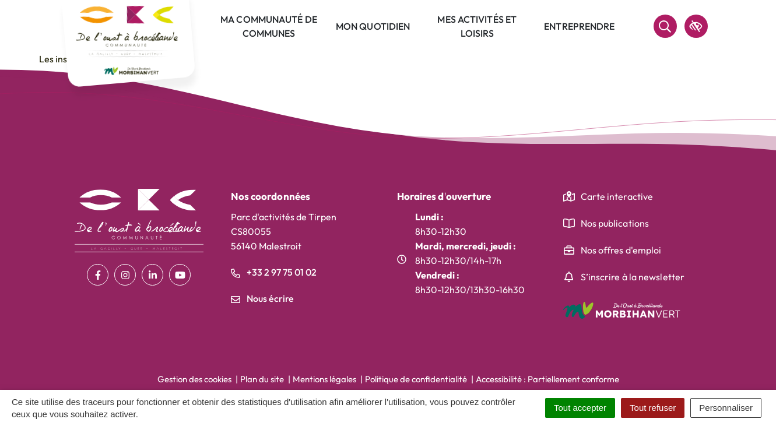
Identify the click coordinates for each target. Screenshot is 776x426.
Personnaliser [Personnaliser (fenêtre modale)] (726, 408)
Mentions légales (324, 379)
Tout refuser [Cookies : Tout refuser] (653, 408)
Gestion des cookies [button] (194, 379)
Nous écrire (262, 298)
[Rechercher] (665, 26)
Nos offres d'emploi (621, 250)
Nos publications (615, 223)
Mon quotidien (373, 26)
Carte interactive (617, 196)
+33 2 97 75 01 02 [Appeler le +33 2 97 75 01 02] (274, 272)
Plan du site (262, 379)
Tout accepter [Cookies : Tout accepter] (580, 408)
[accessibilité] (696, 26)
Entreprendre (579, 26)
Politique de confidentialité (416, 379)
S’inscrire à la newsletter (633, 277)
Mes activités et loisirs (477, 26)
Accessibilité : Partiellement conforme (547, 379)
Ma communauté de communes (268, 26)
